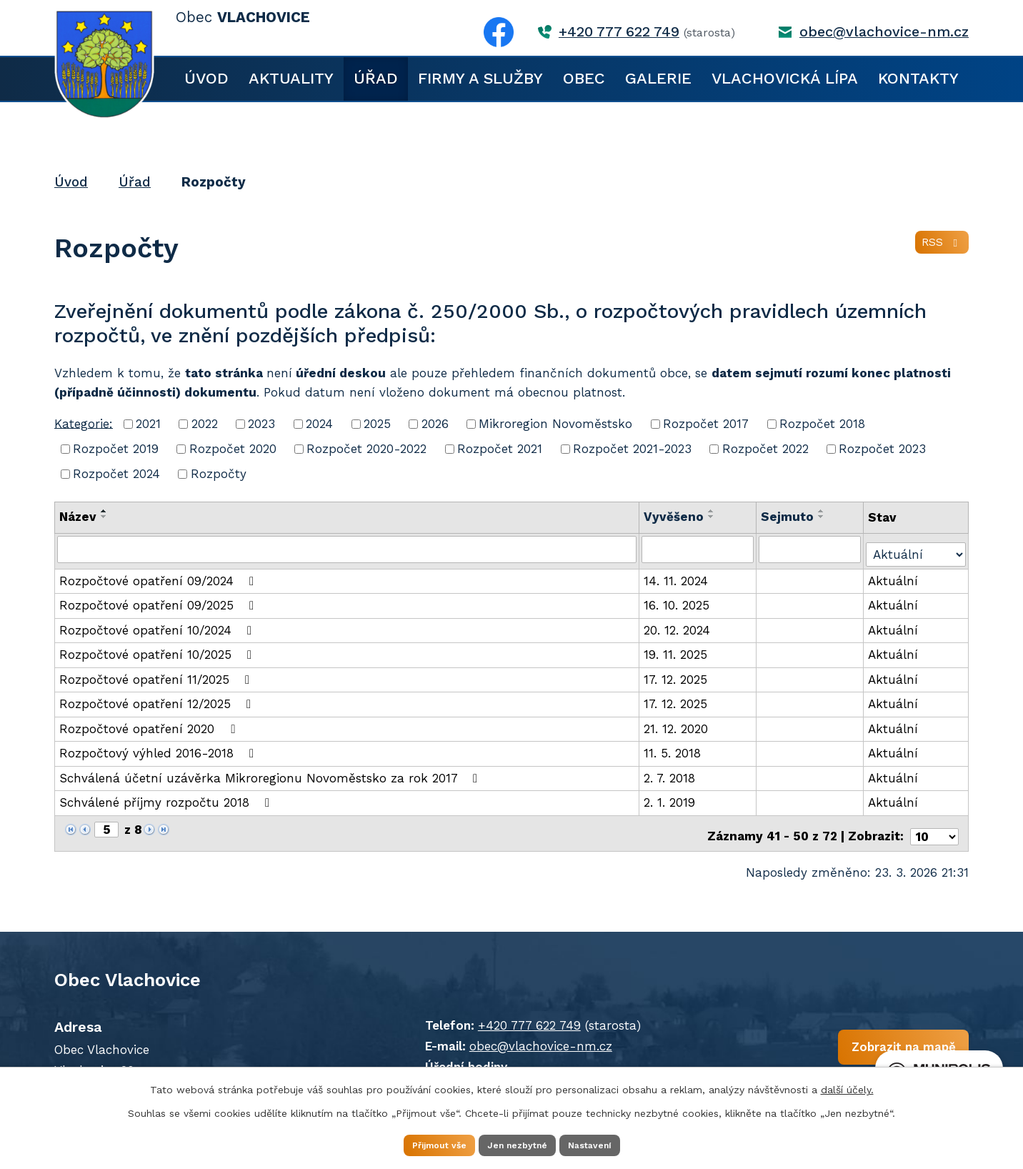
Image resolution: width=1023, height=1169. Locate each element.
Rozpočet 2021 (499, 449)
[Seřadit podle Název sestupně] (104, 516)
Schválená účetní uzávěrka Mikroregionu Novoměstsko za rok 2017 (271, 773)
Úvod (206, 78)
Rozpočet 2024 (116, 474)
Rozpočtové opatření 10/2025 (158, 650)
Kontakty (918, 78)
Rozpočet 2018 (822, 424)
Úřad (376, 78)
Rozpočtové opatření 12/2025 (157, 699)
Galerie (658, 78)
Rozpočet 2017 (706, 424)
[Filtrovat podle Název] (347, 549)
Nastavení (612, 1143)
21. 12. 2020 (677, 724)
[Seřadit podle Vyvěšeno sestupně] (713, 516)
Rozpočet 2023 (882, 449)
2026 (435, 424)
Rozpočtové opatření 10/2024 (158, 625)
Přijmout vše (418, 1143)
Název (77, 516)
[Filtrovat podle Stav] (916, 547)
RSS (939, 250)
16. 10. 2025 (678, 601)
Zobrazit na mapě (795, 1047)
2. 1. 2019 (671, 798)
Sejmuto (788, 516)
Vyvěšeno (675, 516)
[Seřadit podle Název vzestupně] (104, 511)
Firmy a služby (480, 78)
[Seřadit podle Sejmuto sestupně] (822, 516)
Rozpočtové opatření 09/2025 (159, 601)
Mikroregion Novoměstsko (555, 424)
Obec (584, 78)
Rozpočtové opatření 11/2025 (157, 674)
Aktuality (291, 78)
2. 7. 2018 (671, 773)
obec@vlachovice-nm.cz (884, 32)
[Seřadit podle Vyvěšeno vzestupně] (713, 511)
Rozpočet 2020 (232, 449)
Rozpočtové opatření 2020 (149, 724)
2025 (377, 424)
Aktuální (894, 576)
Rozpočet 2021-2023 (632, 449)
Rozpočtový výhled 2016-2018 (159, 749)
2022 (204, 424)
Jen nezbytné (518, 1143)
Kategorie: (83, 423)
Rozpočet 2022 (765, 449)
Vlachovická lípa (785, 78)
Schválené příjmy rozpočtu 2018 (167, 798)
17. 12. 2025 (677, 674)
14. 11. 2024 (677, 576)
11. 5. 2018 (673, 749)
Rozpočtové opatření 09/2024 (159, 576)
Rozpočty (218, 474)
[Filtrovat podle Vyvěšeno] (699, 549)
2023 (261, 424)
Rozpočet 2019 (116, 449)
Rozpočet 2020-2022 (366, 449)
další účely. (847, 1086)
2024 (319, 424)
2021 (148, 424)
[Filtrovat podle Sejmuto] (810, 549)
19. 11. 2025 (677, 650)
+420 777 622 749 (619, 32)
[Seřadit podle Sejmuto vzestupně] (822, 511)
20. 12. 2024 (678, 625)
